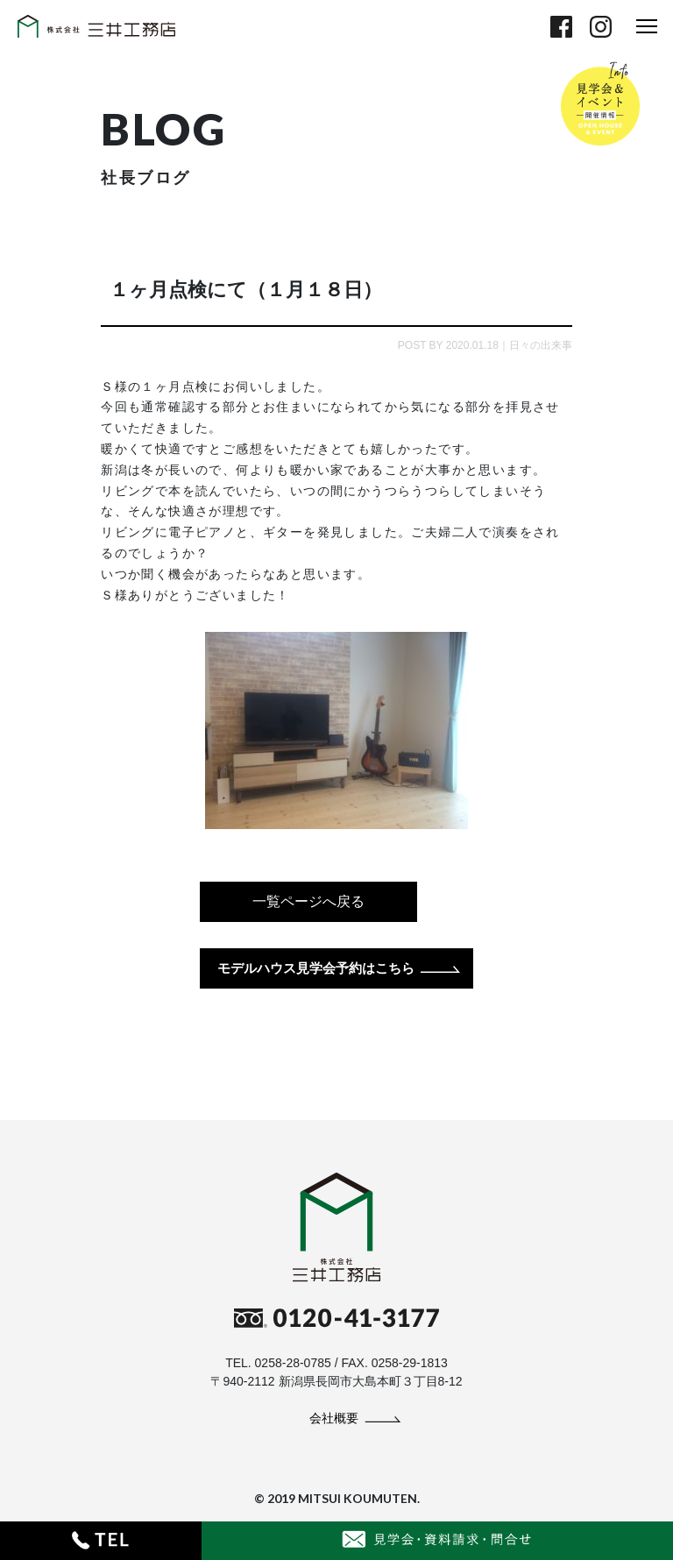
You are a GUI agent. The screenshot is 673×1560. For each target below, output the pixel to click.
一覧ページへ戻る (308, 901)
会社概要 (333, 1418)
